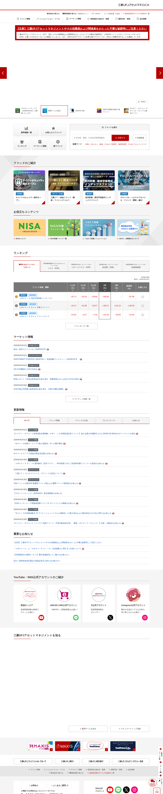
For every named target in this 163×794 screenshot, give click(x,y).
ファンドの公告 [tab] (81, 410)
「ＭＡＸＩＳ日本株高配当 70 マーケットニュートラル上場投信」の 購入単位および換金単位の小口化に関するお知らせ (64, 503)
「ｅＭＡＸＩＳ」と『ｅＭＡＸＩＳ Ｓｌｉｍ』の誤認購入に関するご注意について (49, 538)
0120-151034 (36, 743)
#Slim (87, 134)
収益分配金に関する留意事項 (27, 754)
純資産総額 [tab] (136, 255)
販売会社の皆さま (57, 721)
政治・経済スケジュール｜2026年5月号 (31, 339)
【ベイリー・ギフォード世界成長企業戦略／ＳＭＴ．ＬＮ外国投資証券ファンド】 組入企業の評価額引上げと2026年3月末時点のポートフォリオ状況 (76, 423)
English (118, 13)
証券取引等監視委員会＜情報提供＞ (29, 751)
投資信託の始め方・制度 (96, 718)
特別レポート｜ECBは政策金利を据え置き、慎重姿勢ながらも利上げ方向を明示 (48, 369)
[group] (81, 68)
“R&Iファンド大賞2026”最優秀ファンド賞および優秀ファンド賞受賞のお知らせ (47, 473)
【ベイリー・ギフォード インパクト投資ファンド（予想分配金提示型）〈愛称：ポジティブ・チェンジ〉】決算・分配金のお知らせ (69, 513)
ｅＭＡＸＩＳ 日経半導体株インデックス (35, 288)
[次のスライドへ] (159, 68)
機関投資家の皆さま (76, 721)
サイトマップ (102, 778)
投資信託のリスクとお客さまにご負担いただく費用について (107, 757)
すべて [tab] (27, 410)
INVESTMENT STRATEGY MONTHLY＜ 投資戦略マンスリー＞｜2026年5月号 (48, 349)
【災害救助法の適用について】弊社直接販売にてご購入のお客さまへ (42, 544)
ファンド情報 (35, 718)
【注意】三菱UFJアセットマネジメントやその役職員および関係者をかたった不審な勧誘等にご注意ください (58, 532)
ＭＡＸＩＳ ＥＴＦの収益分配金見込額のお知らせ (35, 443)
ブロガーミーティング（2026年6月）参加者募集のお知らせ (38, 483)
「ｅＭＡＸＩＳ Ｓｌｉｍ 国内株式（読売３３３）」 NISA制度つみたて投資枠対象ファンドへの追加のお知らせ (60, 453)
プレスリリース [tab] (108, 410)
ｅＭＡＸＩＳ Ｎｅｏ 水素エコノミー (34, 297)
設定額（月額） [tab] (108, 255)
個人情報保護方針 (85, 778)
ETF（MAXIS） (96, 13)
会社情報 (131, 718)
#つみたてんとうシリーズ (137, 134)
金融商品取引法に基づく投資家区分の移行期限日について (108, 761)
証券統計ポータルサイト (95, 751)
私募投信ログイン (83, 13)
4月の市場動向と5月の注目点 (27, 359)
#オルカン (94, 134)
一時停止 (143, 91)
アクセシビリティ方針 (121, 778)
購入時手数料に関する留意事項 (97, 754)
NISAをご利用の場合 (22, 757)
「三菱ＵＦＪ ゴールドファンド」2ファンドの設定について (39, 463)
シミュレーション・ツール (55, 718)
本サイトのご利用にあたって (63, 778)
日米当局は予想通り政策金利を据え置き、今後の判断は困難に (40, 379)
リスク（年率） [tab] (54, 255)
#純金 (101, 134)
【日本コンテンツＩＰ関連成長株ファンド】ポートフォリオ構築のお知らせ (46, 493)
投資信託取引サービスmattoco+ (137, 13)
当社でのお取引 (41, 778)
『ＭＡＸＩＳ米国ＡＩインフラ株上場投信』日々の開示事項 (39, 433)
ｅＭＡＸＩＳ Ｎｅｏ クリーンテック (34, 306)
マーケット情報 (76, 718)
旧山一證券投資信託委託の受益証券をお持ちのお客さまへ (37, 550)
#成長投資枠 (122, 134)
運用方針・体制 (116, 718)
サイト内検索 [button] (108, 13)
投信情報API (19, 761)
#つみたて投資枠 (111, 134)
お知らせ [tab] (136, 410)
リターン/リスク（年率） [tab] (81, 255)
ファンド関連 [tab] (54, 410)
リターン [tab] (27, 255)
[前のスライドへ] (3, 68)
